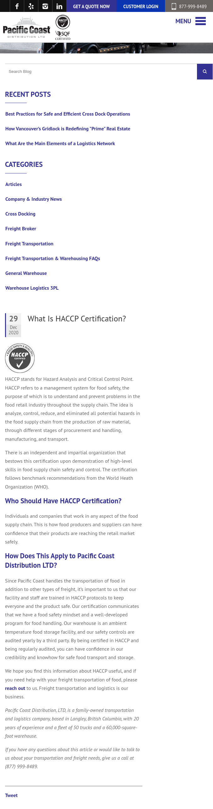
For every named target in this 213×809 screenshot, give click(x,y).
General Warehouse (26, 273)
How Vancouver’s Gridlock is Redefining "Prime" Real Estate (67, 128)
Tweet (11, 795)
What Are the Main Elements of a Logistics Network (60, 143)
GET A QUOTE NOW (91, 6)
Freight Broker (20, 228)
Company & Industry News (33, 199)
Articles (13, 184)
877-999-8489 (189, 6)
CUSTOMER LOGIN (140, 6)
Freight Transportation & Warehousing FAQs (52, 258)
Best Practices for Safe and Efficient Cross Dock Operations (67, 114)
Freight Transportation (29, 243)
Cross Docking (20, 213)
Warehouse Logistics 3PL (32, 288)
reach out (15, 688)
